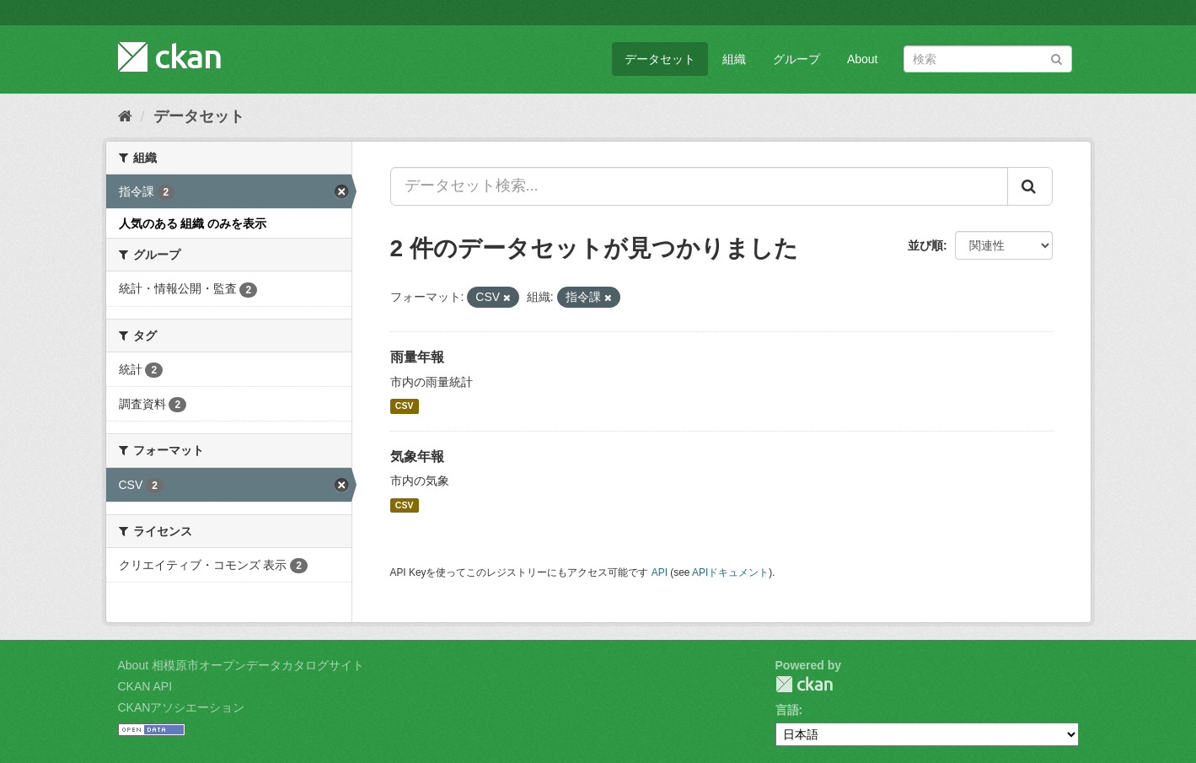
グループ (796, 59)
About (862, 59)
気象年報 (417, 456)
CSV (404, 406)
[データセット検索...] (699, 186)
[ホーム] (125, 116)
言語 (787, 710)
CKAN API (145, 686)
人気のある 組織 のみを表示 (193, 223)
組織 (734, 59)
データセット (660, 59)
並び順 (925, 245)
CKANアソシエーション (181, 707)
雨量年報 (417, 357)
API (660, 572)
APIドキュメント (730, 572)
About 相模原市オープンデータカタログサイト (241, 665)
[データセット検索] (988, 59)
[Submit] (1056, 58)
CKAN (804, 684)
